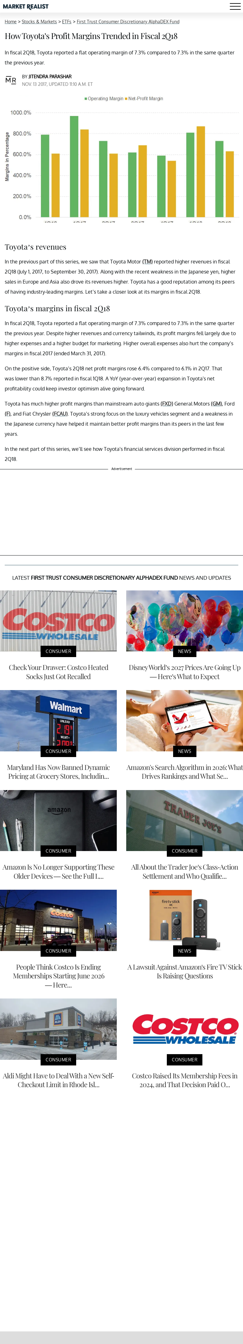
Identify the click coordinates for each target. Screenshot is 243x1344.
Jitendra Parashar (50, 76)
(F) (7, 414)
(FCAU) (60, 414)
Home (11, 21)
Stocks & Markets (39, 21)
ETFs (66, 21)
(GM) (216, 404)
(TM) (147, 261)
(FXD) (167, 404)
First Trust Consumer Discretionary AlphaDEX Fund (128, 21)
